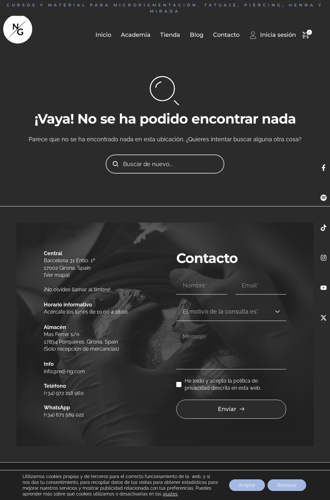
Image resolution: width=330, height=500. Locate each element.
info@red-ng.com (65, 371)
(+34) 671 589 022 (64, 415)
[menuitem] (130, 35)
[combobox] (231, 312)
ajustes (187, 493)
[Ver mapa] (57, 275)
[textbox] (229, 311)
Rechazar (286, 485)
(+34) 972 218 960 (64, 393)
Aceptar (246, 485)
